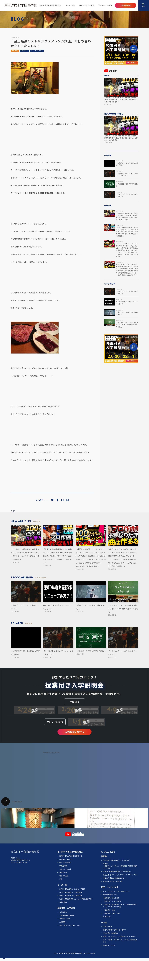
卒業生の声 (63, 875)
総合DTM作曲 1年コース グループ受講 (72, 891)
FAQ (60, 882)
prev (13, 512)
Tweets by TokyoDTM (51, 755)
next (18, 512)
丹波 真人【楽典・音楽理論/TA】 (114, 881)
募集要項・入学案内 (66, 910)
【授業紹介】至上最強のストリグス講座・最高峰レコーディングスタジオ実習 (120, 908)
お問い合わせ (107, 929)
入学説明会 (63, 915)
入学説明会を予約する (74, 734)
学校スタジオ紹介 (65, 865)
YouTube (105, 854)
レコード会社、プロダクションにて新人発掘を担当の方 (120, 943)
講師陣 (104, 858)
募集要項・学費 (64, 921)
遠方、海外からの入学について (69, 928)
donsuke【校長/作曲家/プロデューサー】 (117, 863)
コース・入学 (70, 5)
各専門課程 (63, 905)
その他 (104, 925)
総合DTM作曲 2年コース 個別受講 (70, 898)
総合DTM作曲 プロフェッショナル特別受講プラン (76, 901)
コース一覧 (62, 887)
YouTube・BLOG (105, 5)
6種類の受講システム (110, 897)
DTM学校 (15, 51)
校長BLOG (24, 51)
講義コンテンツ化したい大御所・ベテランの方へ (119, 939)
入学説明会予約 (125, 5)
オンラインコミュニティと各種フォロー (116, 894)
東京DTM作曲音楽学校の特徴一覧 (70, 858)
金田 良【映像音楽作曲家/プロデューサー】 (117, 874)
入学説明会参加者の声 (66, 918)
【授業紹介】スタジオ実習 (112, 904)
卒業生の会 (106, 919)
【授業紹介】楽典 (109, 913)
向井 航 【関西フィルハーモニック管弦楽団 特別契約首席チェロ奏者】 (120, 868)
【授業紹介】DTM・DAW (111, 916)
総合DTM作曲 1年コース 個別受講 (70, 895)
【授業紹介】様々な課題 (111, 900)
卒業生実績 (63, 868)
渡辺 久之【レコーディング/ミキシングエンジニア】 (120, 877)
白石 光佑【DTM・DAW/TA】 (113, 884)
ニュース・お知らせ (36, 51)
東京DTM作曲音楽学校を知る (50, 5)
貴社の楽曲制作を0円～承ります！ (114, 932)
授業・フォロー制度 (86, 5)
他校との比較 (63, 878)
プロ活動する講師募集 (110, 936)
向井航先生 (15, 124)
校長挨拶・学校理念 (66, 862)
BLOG (112, 854)
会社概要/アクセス (109, 948)
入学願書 (62, 924)
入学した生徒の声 (65, 872)
